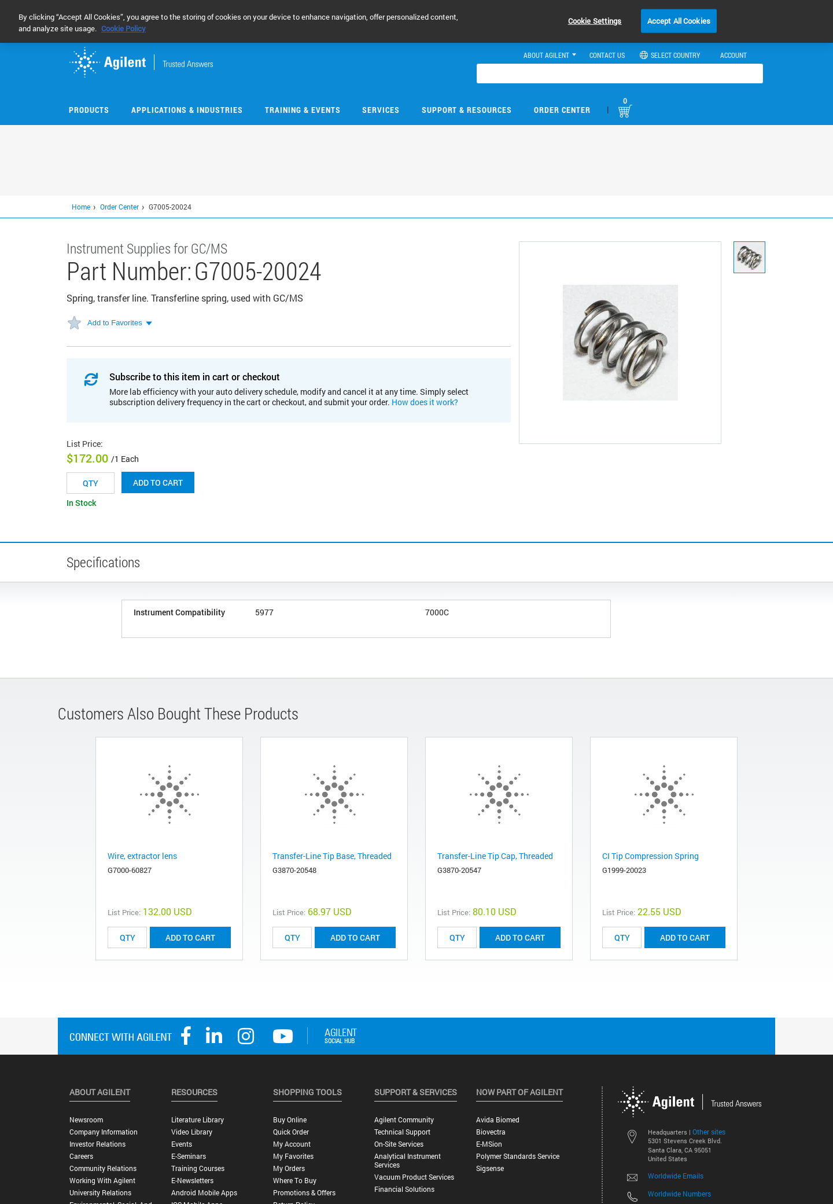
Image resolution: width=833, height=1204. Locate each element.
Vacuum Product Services (414, 1177)
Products (89, 109)
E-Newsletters (192, 1180)
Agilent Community (404, 1119)
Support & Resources (467, 109)
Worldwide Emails (675, 1175)
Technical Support (402, 1132)
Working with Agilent (102, 1180)
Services (381, 109)
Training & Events (303, 109)
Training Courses (197, 1168)
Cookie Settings (595, 20)
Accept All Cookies (678, 20)
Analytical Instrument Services (407, 1160)
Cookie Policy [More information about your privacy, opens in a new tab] (123, 28)
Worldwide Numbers (679, 1193)
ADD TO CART (190, 937)
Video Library (191, 1132)
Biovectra (491, 1132)
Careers (81, 1156)
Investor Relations (97, 1144)
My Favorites (293, 1156)
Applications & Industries (187, 109)
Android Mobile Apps (204, 1192)
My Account (292, 1144)
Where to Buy (294, 1180)
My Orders (289, 1168)
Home (81, 206)
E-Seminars (188, 1156)
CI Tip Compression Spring (650, 855)
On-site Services (398, 1144)
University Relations (100, 1192)
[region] (416, 21)
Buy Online (290, 1119)
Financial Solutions (404, 1189)
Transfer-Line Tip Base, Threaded (332, 855)
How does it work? (425, 402)
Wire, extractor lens (142, 855)
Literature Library (197, 1119)
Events (181, 1144)
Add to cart (158, 482)
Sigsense (490, 1168)
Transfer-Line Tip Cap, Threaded (495, 855)
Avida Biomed (497, 1119)
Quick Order (291, 1132)
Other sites (708, 1131)
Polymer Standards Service (517, 1156)
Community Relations (103, 1168)
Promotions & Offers (304, 1192)
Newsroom (86, 1119)
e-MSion (489, 1144)
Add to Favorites (114, 322)
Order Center (562, 109)
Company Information (103, 1132)
